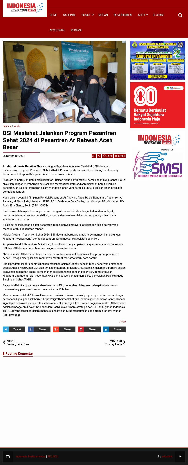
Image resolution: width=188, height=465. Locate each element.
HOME (53, 15)
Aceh (122, 321)
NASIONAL (69, 15)
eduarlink (167, 456)
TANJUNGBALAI (122, 15)
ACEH (141, 15)
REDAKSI (76, 30)
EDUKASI (158, 15)
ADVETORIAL (57, 30)
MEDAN (103, 15)
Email (120, 155)
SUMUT (86, 15)
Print (107, 155)
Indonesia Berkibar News (30, 456)
